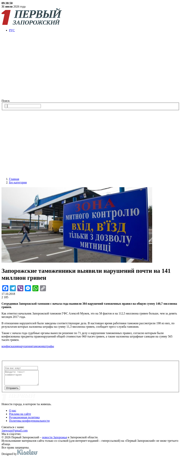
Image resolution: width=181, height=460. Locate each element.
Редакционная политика (24, 420)
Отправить (12, 390)
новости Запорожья (54, 440)
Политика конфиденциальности (29, 423)
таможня (38, 346)
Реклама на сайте (20, 416)
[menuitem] (94, 30)
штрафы (49, 346)
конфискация (10, 346)
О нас (12, 413)
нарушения (25, 346)
